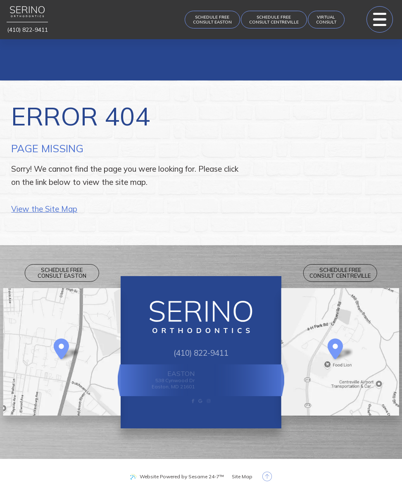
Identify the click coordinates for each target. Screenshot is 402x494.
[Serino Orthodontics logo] (27, 14)
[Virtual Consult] (326, 19)
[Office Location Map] (61, 349)
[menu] (379, 19)
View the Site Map (44, 209)
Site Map (242, 476)
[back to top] (267, 476)
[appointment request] (212, 19)
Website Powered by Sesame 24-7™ (182, 476)
